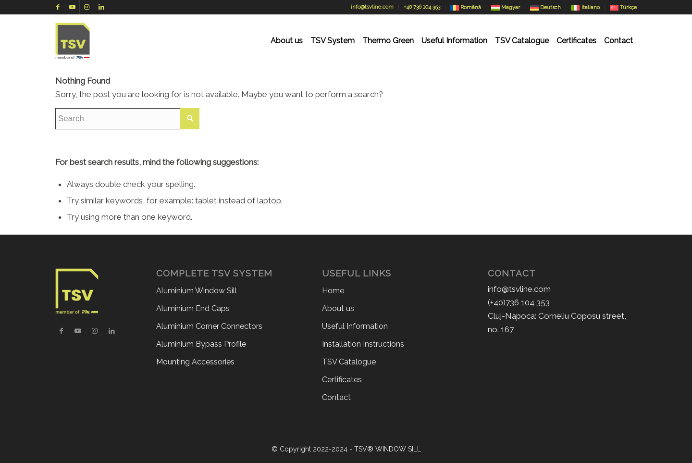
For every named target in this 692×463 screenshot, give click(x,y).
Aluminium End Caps (193, 308)
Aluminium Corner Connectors (209, 326)
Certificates (342, 379)
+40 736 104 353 (422, 7)
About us (338, 308)
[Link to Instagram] (87, 7)
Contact (336, 397)
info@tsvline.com (372, 7)
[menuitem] (287, 40)
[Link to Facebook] (58, 7)
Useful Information (355, 326)
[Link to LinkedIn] (101, 7)
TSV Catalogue (349, 361)
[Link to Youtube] (72, 7)
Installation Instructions (363, 344)
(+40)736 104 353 (519, 302)
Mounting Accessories (195, 361)
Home (333, 290)
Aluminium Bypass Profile (201, 344)
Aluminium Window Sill (196, 290)
